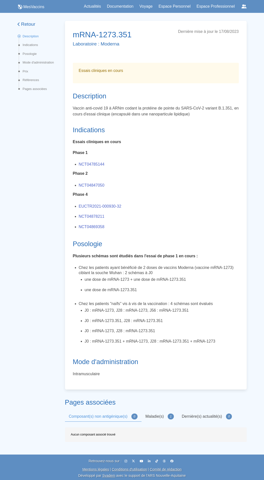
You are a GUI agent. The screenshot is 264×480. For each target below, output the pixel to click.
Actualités (92, 6)
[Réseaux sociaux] (244, 6)
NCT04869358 (91, 227)
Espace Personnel (175, 6)
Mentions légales (95, 469)
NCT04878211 (91, 216)
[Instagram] (126, 461)
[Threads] (164, 461)
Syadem (108, 476)
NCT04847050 (91, 185)
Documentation (120, 6)
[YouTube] (142, 461)
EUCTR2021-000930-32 (100, 206)
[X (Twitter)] (134, 461)
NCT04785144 (91, 164)
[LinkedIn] (149, 461)
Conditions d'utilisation (129, 469)
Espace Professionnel (216, 6)
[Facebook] (171, 461)
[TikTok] (157, 461)
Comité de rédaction (166, 469)
